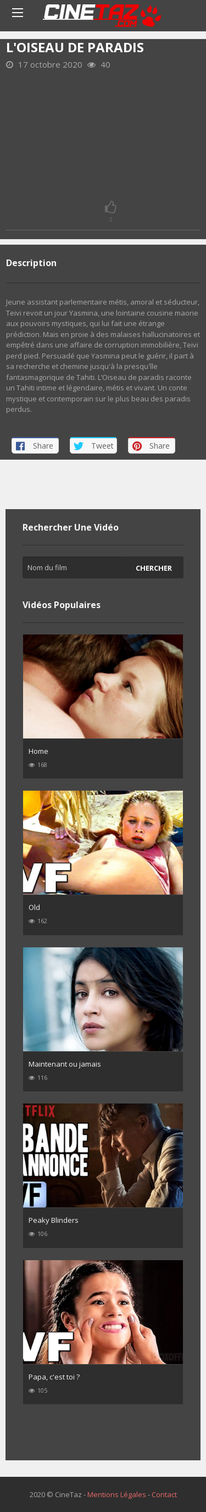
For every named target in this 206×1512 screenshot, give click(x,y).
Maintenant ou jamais (65, 1064)
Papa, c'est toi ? (54, 1377)
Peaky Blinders (54, 1220)
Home (38, 751)
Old (34, 907)
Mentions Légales (116, 1494)
